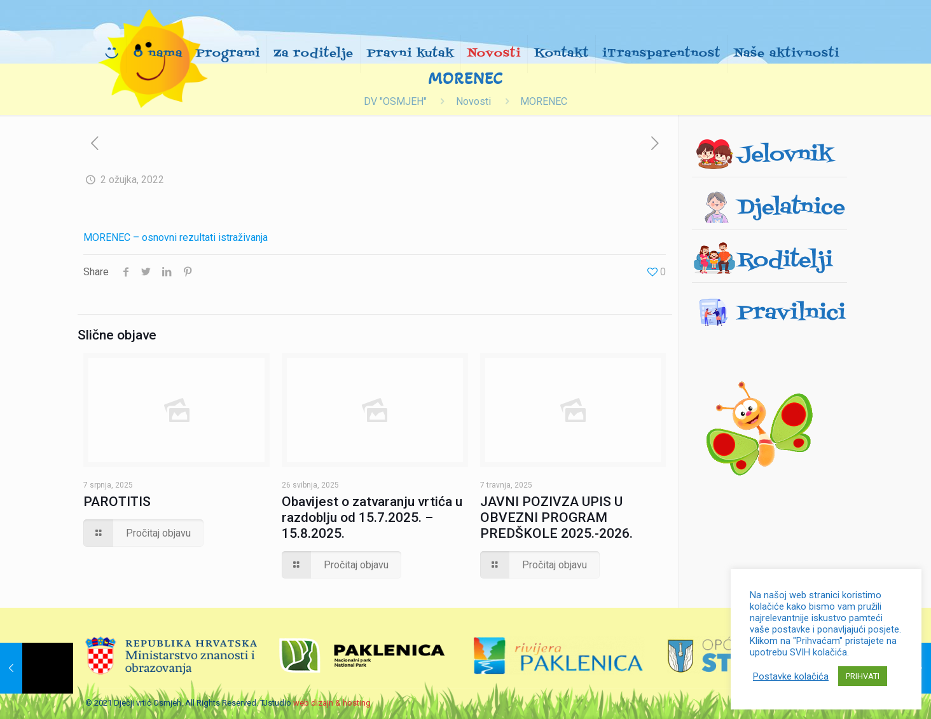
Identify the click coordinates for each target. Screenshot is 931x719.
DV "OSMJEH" (395, 101)
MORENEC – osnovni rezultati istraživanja (175, 237)
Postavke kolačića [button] (791, 676)
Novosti (473, 101)
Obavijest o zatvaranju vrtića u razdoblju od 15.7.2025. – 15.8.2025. (372, 517)
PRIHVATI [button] (862, 676)
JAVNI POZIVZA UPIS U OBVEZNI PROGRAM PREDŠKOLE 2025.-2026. (556, 517)
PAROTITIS (117, 501)
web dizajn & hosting (332, 703)
